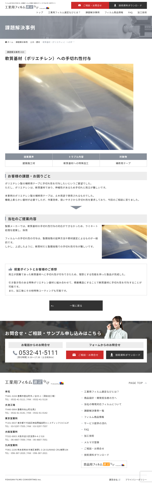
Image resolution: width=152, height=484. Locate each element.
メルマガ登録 (91, 442)
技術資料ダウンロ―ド (130, 5)
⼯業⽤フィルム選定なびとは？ (64, 12)
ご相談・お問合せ (92, 5)
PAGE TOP (136, 383)
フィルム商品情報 (114, 12)
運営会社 (113, 480)
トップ (39, 12)
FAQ (130, 12)
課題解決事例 (93, 12)
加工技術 (142, 12)
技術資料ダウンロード (127, 355)
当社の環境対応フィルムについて (103, 404)
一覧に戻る (76, 305)
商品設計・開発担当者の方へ (100, 397)
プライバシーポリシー (136, 480)
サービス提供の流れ (95, 423)
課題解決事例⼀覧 (94, 410)
